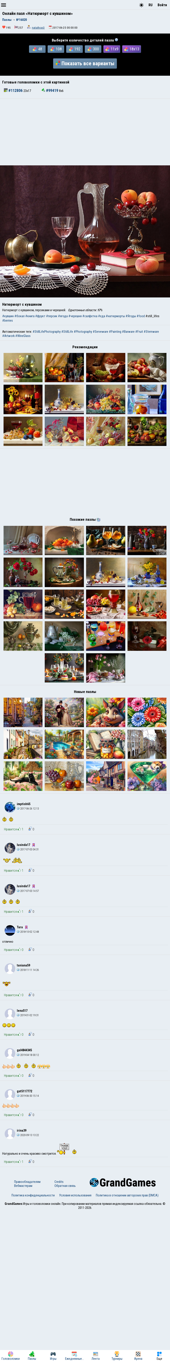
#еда (101, 316)
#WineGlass (23, 336)
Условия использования (75, 1345)
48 (37, 49)
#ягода (63, 316)
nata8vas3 (38, 27)
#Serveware (100, 332)
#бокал (19, 316)
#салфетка (89, 316)
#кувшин (8, 316)
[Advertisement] (85, 132)
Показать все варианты (85, 63)
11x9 (111, 49)
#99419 (50, 90)
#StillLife (67, 332)
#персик (51, 316)
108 (56, 49)
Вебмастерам (23, 1336)
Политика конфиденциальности (33, 1345)
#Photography (83, 332)
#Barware (128, 332)
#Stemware (151, 332)
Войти (162, 5)
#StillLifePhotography (47, 332)
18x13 (131, 49)
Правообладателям (27, 1332)
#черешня (75, 316)
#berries (7, 321)
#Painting (115, 332)
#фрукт (40, 316)
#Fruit (139, 332)
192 (74, 49)
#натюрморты (115, 316)
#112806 (13, 90)
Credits (59, 1332)
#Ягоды (131, 316)
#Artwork (8, 336)
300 (93, 49)
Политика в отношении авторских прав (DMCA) (127, 1345)
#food (141, 316)
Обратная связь (65, 1336)
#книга (30, 316)
